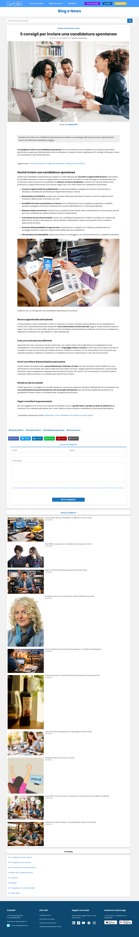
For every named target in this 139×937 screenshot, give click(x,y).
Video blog (15, 893)
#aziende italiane (16, 430)
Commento (17, 461)
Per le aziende (92, 3)
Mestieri (14, 883)
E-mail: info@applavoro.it (19, 925)
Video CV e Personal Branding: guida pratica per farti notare (66, 570)
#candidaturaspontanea (54, 430)
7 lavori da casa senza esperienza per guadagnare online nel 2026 (68, 732)
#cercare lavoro (73, 430)
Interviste (14, 878)
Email (14, 450)
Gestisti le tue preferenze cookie (50, 926)
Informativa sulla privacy (47, 923)
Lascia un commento (79, 38)
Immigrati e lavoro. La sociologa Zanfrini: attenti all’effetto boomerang (69, 596)
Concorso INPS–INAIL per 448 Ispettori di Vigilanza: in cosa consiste (68, 518)
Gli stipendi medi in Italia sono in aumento (59, 758)
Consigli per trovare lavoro (21, 857)
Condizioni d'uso (45, 915)
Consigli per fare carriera (21, 862)
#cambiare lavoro (33, 430)
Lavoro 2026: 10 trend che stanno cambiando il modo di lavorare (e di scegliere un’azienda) (77, 796)
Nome (72, 450)
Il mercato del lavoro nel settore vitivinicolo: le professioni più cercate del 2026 (72, 675)
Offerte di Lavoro (55, 3)
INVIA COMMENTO (68, 500)
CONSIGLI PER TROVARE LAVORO (68, 28)
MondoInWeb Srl (21, 921)
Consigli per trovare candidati (23, 888)
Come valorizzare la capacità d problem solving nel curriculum (57, 163)
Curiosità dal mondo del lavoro (23, 867)
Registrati (120, 3)
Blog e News (69, 11)
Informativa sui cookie (47, 919)
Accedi (107, 3)
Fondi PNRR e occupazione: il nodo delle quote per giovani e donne (68, 544)
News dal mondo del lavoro (22, 872)
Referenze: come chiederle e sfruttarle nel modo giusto (69, 415)
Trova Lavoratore (36, 3)
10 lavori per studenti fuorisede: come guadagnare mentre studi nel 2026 (70, 822)
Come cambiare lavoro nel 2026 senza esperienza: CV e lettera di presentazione (73, 649)
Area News (72, 3)
